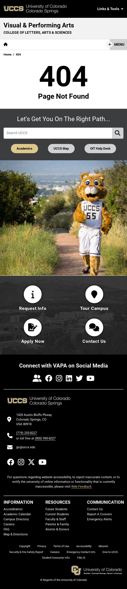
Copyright (24, 546)
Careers (9, 524)
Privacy (41, 546)
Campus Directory (16, 519)
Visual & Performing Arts (39, 25)
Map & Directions (16, 534)
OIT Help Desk (100, 148)
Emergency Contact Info (81, 552)
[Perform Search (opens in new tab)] (118, 133)
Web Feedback (81, 486)
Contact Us (95, 509)
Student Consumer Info (56, 557)
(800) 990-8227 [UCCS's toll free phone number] (45, 438)
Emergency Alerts (99, 519)
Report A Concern (99, 514)
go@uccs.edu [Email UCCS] (25, 447)
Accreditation (13, 509)
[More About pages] (22, 44)
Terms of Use (61, 546)
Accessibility (83, 546)
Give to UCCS (110, 552)
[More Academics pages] (50, 44)
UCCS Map (61, 148)
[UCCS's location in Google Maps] (36, 420)
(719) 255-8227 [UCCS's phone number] (26, 433)
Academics (24, 148)
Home (8, 54)
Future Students (56, 509)
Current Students (57, 514)
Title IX (81, 557)
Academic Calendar (17, 514)
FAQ (6, 529)
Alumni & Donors (57, 529)
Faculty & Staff (55, 519)
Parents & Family (57, 524)
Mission (103, 546)
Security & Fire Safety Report (26, 552)
